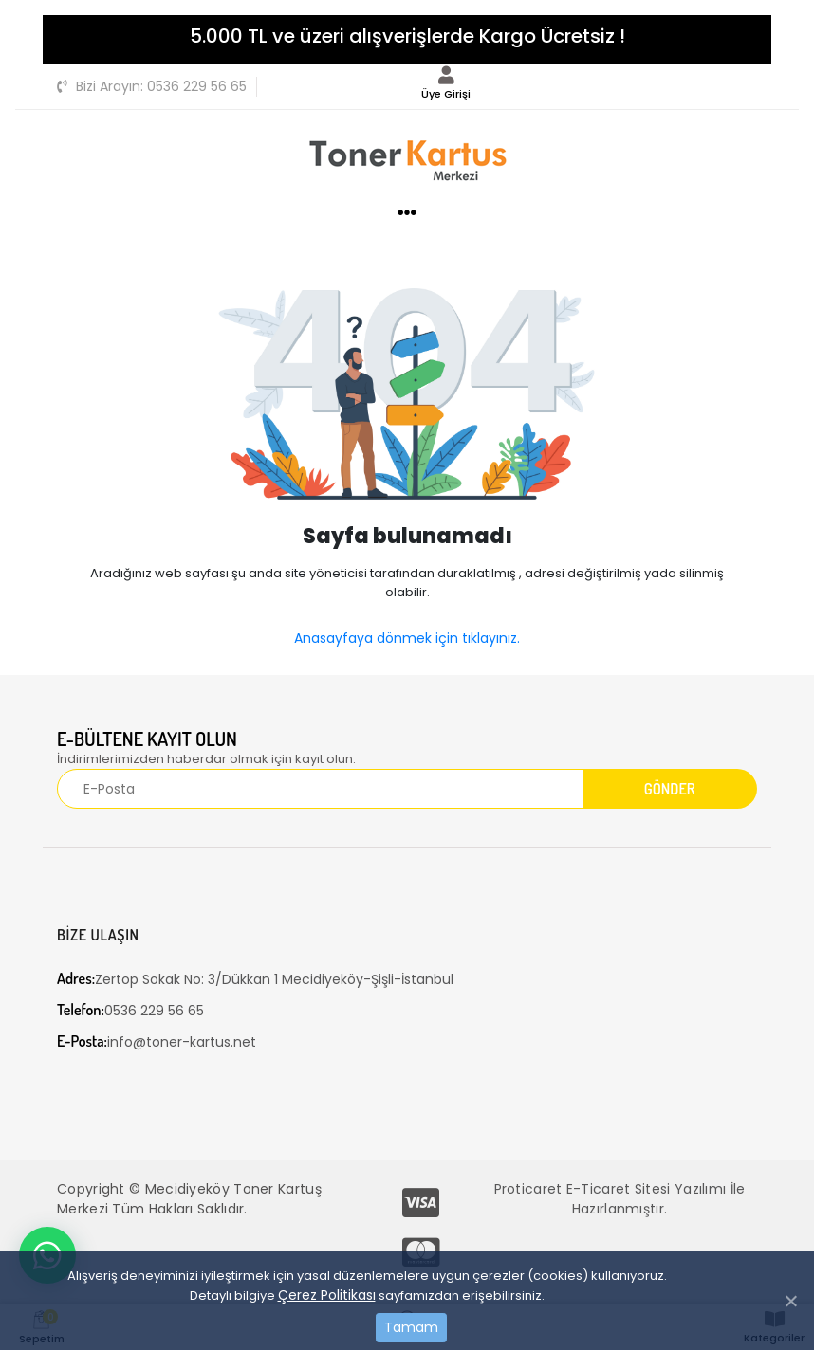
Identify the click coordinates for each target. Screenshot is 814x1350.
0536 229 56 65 (152, 86)
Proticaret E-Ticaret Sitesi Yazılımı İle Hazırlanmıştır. (620, 1198)
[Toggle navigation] (746, 84)
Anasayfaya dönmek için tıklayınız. (407, 638)
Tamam (411, 1327)
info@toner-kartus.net (156, 1041)
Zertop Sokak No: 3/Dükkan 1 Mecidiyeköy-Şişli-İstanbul (255, 979)
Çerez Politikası (327, 1295)
